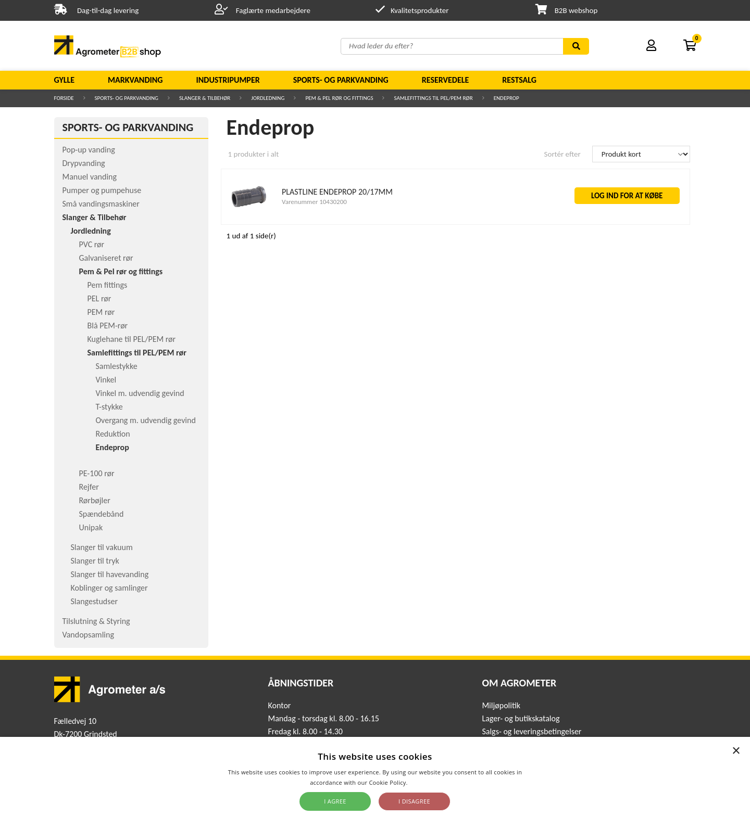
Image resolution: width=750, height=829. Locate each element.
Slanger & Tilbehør (204, 98)
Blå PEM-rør (108, 325)
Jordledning (267, 98)
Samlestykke (117, 366)
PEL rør (99, 298)
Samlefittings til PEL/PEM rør (433, 98)
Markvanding (135, 80)
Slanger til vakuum (102, 547)
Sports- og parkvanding (341, 80)
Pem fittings (108, 285)
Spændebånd (101, 514)
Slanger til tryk (95, 561)
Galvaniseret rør (106, 258)
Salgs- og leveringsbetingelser (531, 731)
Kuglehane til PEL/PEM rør (132, 339)
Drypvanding (84, 163)
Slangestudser (94, 601)
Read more (424, 782)
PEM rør (101, 312)
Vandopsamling (88, 635)
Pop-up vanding (89, 150)
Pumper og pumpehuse (102, 190)
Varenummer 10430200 (314, 202)
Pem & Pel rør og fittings (339, 98)
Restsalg (519, 80)
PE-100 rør (97, 473)
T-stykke (109, 407)
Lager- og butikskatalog (520, 718)
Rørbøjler (94, 500)
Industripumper (227, 80)
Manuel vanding (90, 177)
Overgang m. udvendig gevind (146, 420)
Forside (64, 98)
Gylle (64, 80)
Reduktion (113, 434)
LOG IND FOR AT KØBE (627, 195)
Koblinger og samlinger (109, 588)
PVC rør (92, 244)
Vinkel (106, 380)
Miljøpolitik (501, 705)
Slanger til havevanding (110, 574)
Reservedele (445, 80)
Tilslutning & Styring (96, 621)
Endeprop (506, 98)
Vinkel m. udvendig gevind (140, 393)
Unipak (91, 527)
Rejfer (89, 487)
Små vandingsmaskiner (101, 204)
